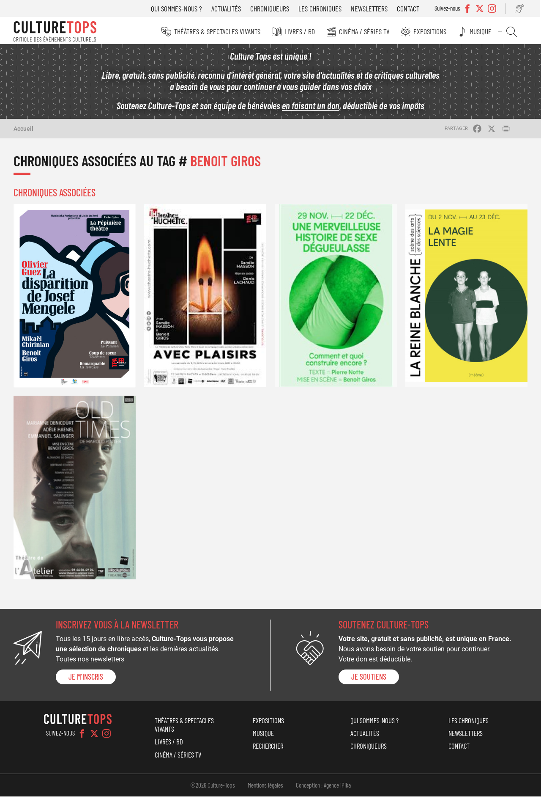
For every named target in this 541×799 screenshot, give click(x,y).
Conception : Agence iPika (323, 787)
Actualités (229, 8)
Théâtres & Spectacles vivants (223, 31)
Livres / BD (305, 31)
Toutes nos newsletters (90, 661)
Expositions (434, 31)
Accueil (23, 130)
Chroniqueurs (272, 8)
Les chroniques (322, 8)
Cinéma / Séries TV (369, 31)
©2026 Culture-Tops (212, 787)
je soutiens (368, 679)
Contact (411, 8)
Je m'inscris (85, 679)
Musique (484, 31)
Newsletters (372, 8)
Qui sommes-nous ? (179, 8)
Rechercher (513, 32)
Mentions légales (265, 787)
